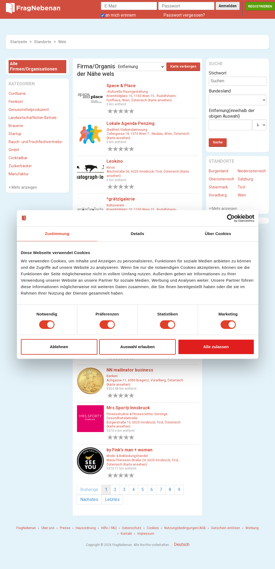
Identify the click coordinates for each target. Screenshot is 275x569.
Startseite (18, 42)
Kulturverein (115, 205)
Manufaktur (19, 174)
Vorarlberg (218, 195)
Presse (65, 528)
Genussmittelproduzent (29, 109)
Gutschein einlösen (225, 528)
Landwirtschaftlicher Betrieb (33, 118)
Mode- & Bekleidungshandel (127, 456)
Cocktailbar (18, 158)
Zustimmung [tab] (57, 233)
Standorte (42, 42)
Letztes (112, 499)
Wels (62, 42)
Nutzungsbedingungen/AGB (185, 528)
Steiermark (218, 187)
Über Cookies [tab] (218, 233)
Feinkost (16, 101)
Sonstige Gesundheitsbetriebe (137, 416)
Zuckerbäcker (20, 166)
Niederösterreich (252, 171)
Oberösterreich (221, 179)
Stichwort (217, 73)
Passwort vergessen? (184, 15)
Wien (242, 195)
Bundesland (220, 91)
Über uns (47, 528)
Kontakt (126, 533)
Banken (112, 376)
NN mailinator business (130, 370)
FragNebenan (26, 528)
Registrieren (260, 6)
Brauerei (16, 126)
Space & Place (121, 85)
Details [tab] (137, 233)
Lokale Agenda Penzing (131, 123)
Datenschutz (131, 528)
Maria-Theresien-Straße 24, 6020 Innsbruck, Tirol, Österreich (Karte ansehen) (143, 462)
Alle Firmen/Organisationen (33, 66)
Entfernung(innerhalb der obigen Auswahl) (231, 113)
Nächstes (89, 499)
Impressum (145, 533)
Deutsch (181, 544)
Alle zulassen (216, 346)
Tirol (241, 187)
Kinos (111, 167)
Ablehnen (59, 346)
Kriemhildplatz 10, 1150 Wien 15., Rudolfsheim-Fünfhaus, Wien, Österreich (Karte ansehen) (142, 98)
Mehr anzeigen (24, 187)
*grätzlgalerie (121, 199)
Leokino (115, 161)
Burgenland (218, 171)
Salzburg (245, 179)
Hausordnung (86, 528)
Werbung (252, 528)
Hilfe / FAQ (109, 528)
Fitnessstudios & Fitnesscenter (130, 414)
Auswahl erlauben (137, 346)
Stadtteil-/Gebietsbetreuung (127, 130)
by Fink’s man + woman (129, 449)
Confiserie (17, 93)
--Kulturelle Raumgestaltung (127, 92)
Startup (15, 134)
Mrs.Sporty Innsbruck (128, 407)
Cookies (153, 528)
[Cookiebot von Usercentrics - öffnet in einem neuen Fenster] (230, 218)
